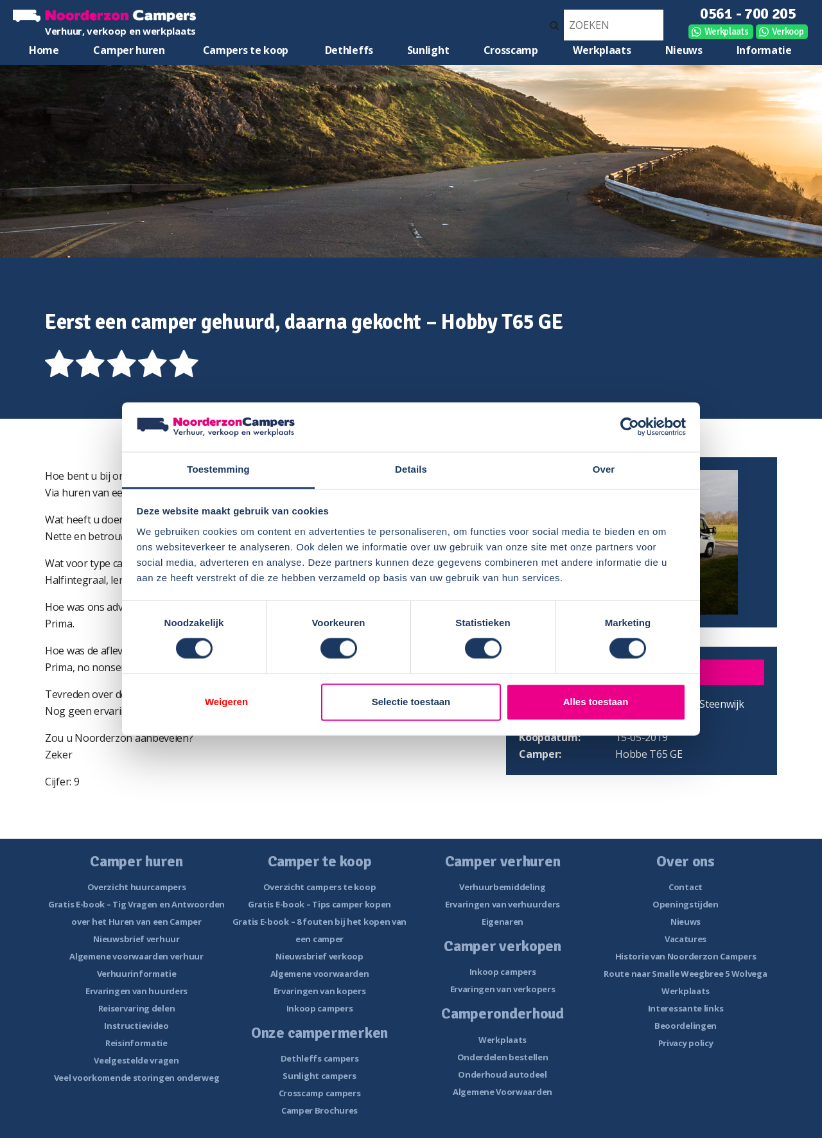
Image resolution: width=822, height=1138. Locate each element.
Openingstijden (685, 904)
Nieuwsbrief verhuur (136, 939)
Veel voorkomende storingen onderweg (137, 1077)
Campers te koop (246, 50)
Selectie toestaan (411, 701)
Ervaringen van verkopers (502, 989)
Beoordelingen (685, 1025)
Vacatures (685, 939)
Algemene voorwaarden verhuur (136, 956)
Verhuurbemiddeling (502, 887)
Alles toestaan (596, 701)
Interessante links (686, 1008)
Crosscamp (511, 50)
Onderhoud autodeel (502, 1074)
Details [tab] (411, 469)
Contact (686, 887)
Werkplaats (726, 31)
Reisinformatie (136, 1043)
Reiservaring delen (136, 1008)
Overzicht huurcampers (136, 887)
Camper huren (128, 50)
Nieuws (684, 50)
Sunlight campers (319, 1075)
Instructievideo (136, 1025)
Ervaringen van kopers (320, 991)
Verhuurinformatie (137, 973)
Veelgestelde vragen (136, 1060)
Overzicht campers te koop (319, 887)
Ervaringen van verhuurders (502, 904)
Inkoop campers (319, 1008)
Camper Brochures (319, 1110)
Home (44, 50)
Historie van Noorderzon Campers (685, 956)
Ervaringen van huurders (136, 991)
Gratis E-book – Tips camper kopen (319, 904)
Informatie (764, 50)
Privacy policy (685, 1043)
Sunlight (428, 50)
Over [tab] (604, 469)
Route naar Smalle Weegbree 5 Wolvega (685, 973)
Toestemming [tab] (218, 469)
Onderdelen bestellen (502, 1057)
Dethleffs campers (320, 1058)
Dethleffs (349, 50)
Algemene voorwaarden (319, 973)
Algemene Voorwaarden (502, 1092)
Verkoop (788, 31)
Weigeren (226, 701)
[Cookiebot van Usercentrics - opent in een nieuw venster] (629, 427)
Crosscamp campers (320, 1093)
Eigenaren (502, 921)
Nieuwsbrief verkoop (319, 956)
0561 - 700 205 (748, 13)
